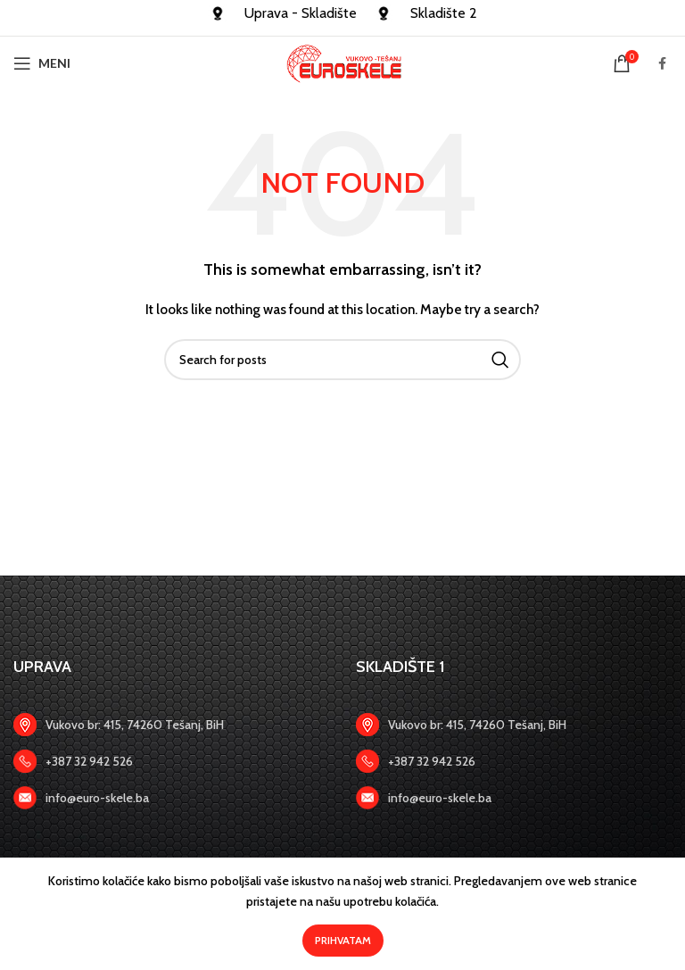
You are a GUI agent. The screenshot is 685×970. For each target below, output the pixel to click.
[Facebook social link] (662, 63)
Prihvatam (343, 940)
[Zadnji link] (171, 761)
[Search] (342, 359)
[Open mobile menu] (41, 63)
